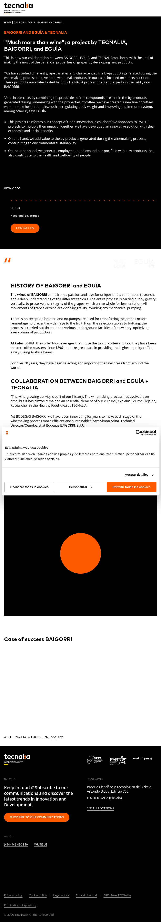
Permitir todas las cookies (132, 487)
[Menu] (154, 8)
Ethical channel (86, 895)
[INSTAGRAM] (25, 857)
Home (7, 22)
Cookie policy (38, 895)
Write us (40, 844)
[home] (18, 8)
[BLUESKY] (15, 868)
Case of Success (24, 22)
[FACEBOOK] (35, 857)
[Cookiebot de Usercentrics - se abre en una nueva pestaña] (138, 433)
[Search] (144, 8)
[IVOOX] (65, 857)
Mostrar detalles (137, 474)
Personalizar (80, 487)
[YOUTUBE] (45, 857)
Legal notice (61, 895)
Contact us (25, 228)
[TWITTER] (15, 857)
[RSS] (55, 857)
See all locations (100, 808)
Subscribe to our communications (37, 817)
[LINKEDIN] (6, 857)
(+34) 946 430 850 (16, 844)
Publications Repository (20, 905)
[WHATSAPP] (6, 868)
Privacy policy (13, 895)
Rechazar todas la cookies (29, 487)
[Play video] (80, 553)
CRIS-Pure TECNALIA (117, 895)
